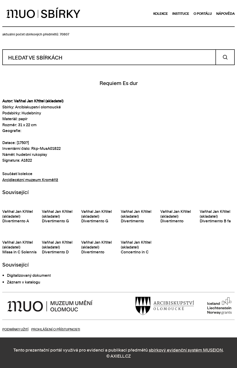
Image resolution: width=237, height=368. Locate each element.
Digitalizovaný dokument (29, 275)
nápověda (225, 13)
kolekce (160, 13)
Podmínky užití (15, 329)
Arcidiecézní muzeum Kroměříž (30, 179)
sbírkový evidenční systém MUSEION (186, 349)
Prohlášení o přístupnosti (55, 329)
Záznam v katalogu (23, 281)
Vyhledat (225, 57)
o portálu (202, 13)
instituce (180, 13)
